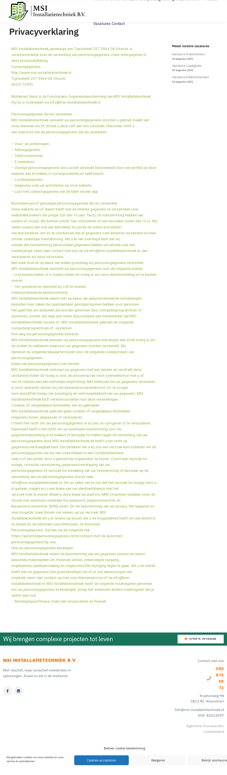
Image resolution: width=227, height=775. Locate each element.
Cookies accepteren (101, 760)
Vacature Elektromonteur (190, 77)
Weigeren (158, 760)
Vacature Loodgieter (187, 66)
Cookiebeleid (214, 731)
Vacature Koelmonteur (188, 54)
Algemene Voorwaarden (205, 726)
